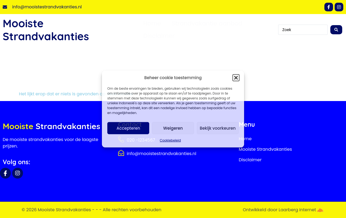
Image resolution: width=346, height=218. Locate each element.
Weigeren (173, 128)
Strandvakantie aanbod (207, 23)
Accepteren (128, 128)
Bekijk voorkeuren (218, 128)
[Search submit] (336, 29)
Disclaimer (159, 36)
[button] (236, 78)
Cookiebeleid (170, 140)
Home (152, 23)
